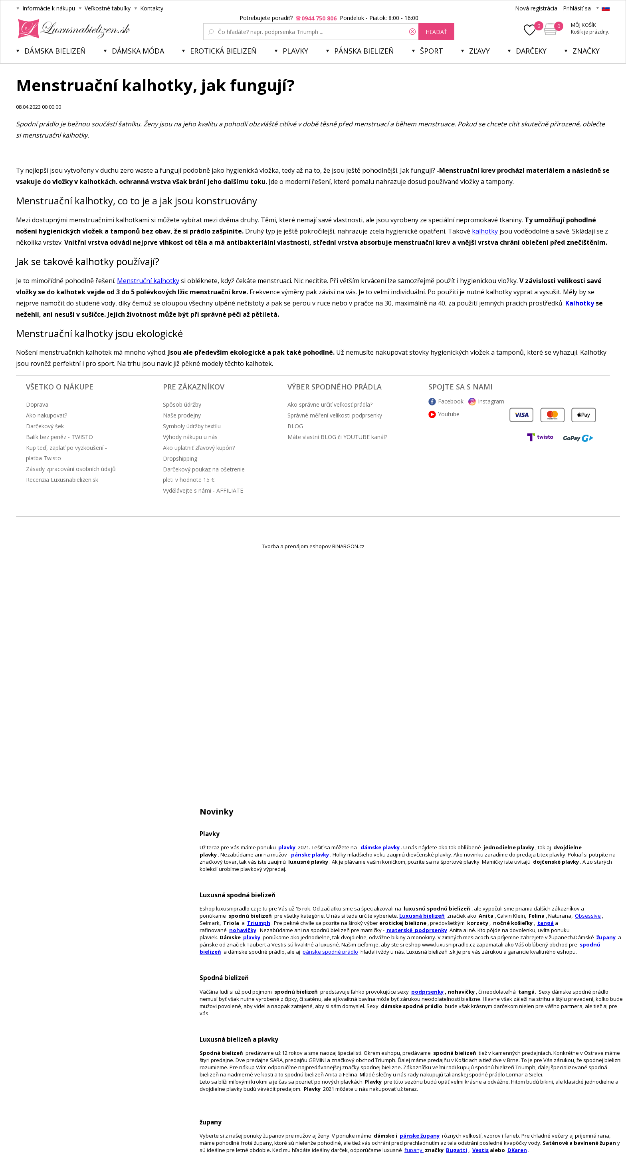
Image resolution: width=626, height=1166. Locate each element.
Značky (586, 51)
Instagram (491, 401)
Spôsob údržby (182, 404)
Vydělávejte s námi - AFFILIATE (203, 490)
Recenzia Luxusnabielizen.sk (62, 479)
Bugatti (456, 1150)
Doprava (37, 404)
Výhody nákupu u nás (190, 437)
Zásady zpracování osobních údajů (71, 469)
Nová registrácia (536, 8)
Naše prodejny (182, 415)
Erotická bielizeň (223, 51)
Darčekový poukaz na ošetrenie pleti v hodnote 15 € (204, 474)
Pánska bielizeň (364, 51)
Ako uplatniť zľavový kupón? (199, 447)
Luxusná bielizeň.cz (72, 29)
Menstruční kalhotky (148, 280)
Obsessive (588, 915)
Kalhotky (579, 303)
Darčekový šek (45, 426)
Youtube (449, 414)
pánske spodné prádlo (330, 951)
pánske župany (420, 1135)
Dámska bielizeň (55, 51)
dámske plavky (380, 847)
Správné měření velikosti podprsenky (334, 415)
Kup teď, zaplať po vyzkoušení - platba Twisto (66, 453)
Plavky (295, 51)
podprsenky (427, 991)
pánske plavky (310, 854)
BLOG (295, 426)
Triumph (258, 922)
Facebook (451, 401)
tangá (545, 922)
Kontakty (151, 8)
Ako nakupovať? (46, 415)
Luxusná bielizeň (422, 915)
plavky (251, 937)
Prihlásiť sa (577, 8)
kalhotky (485, 231)
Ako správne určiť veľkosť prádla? (329, 404)
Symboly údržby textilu (192, 426)
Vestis (480, 1150)
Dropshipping (180, 458)
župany (606, 937)
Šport (431, 51)
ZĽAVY (479, 51)
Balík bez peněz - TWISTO (59, 437)
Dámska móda (138, 51)
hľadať (436, 32)
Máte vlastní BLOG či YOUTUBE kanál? (337, 437)
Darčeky (531, 51)
